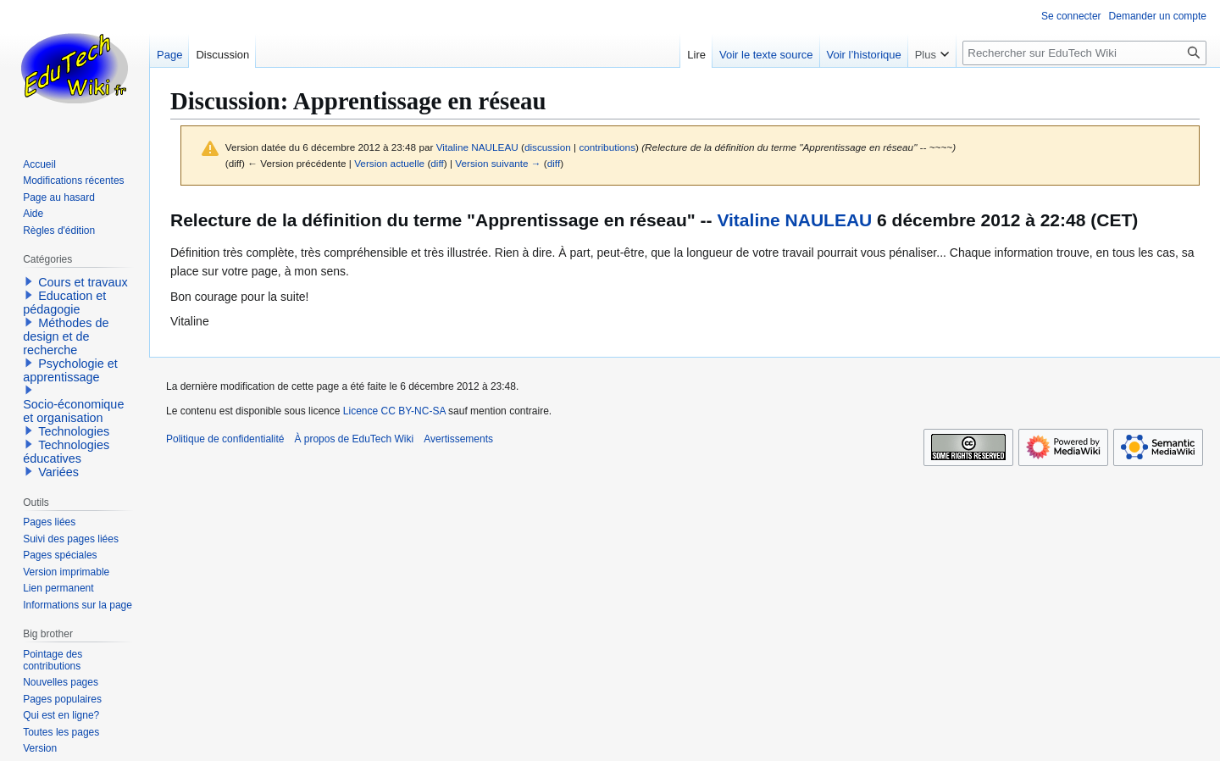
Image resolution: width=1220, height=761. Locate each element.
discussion (547, 147)
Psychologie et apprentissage (70, 370)
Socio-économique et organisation (73, 411)
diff (436, 163)
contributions (607, 147)
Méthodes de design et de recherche (65, 336)
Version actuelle (389, 163)
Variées (58, 472)
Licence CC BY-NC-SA (394, 411)
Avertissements (458, 439)
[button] (29, 281)
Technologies (73, 431)
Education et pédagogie (64, 302)
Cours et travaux (83, 282)
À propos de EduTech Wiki (353, 439)
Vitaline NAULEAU (794, 220)
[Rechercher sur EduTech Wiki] (1084, 53)
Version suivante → (498, 163)
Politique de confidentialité (225, 439)
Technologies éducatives (66, 451)
